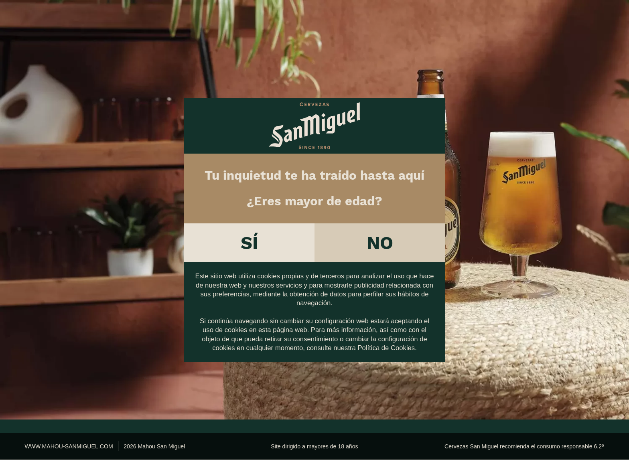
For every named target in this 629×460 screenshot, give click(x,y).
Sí (249, 238)
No (380, 238)
